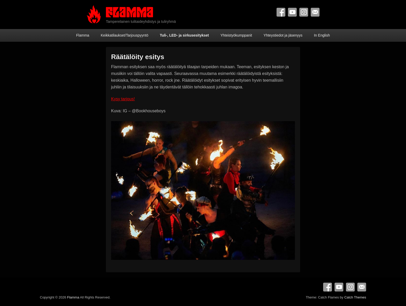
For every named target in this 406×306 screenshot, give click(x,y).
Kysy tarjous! (123, 99)
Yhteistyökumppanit (236, 35)
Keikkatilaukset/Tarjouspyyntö (124, 35)
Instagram (303, 12)
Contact (315, 12)
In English (322, 35)
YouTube (292, 12)
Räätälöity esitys (137, 57)
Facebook (281, 12)
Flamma (82, 35)
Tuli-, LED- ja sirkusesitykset (184, 35)
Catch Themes (355, 297)
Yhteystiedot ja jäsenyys (283, 35)
